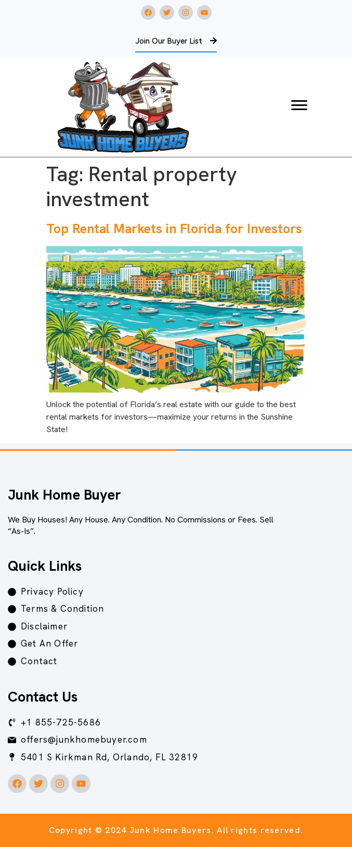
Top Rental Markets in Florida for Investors (174, 228)
